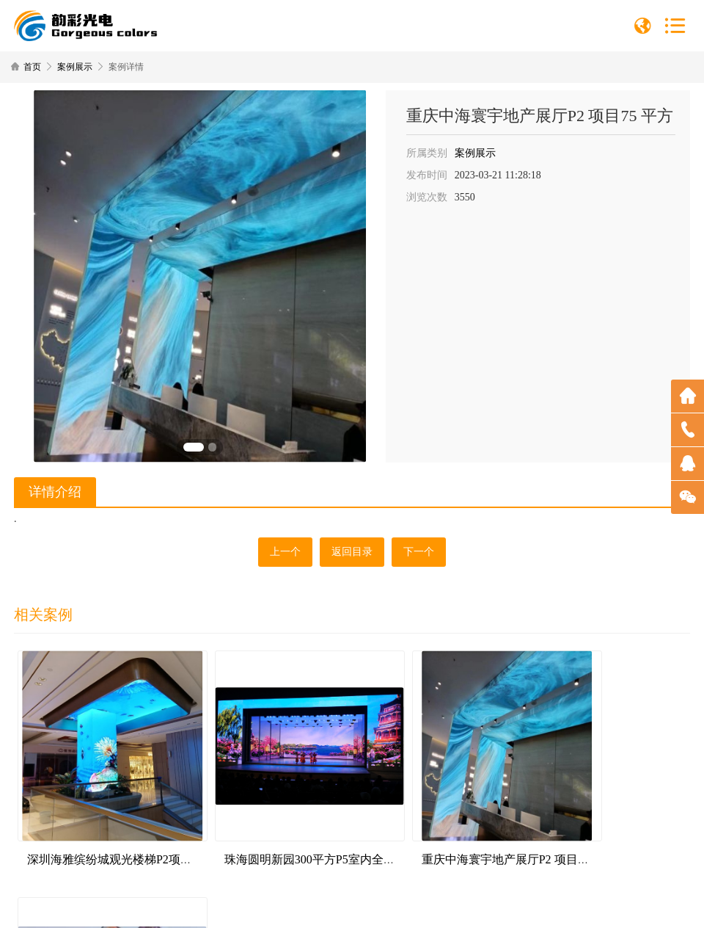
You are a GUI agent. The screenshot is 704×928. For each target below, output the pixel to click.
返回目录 (352, 551)
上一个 (285, 551)
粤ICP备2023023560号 (404, 905)
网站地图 (465, 905)
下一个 (418, 551)
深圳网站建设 (555, 905)
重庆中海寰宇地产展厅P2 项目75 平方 (461, 831)
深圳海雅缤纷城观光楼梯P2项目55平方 (126, 831)
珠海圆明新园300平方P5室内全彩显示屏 (298, 831)
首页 (32, 67)
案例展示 (74, 67)
